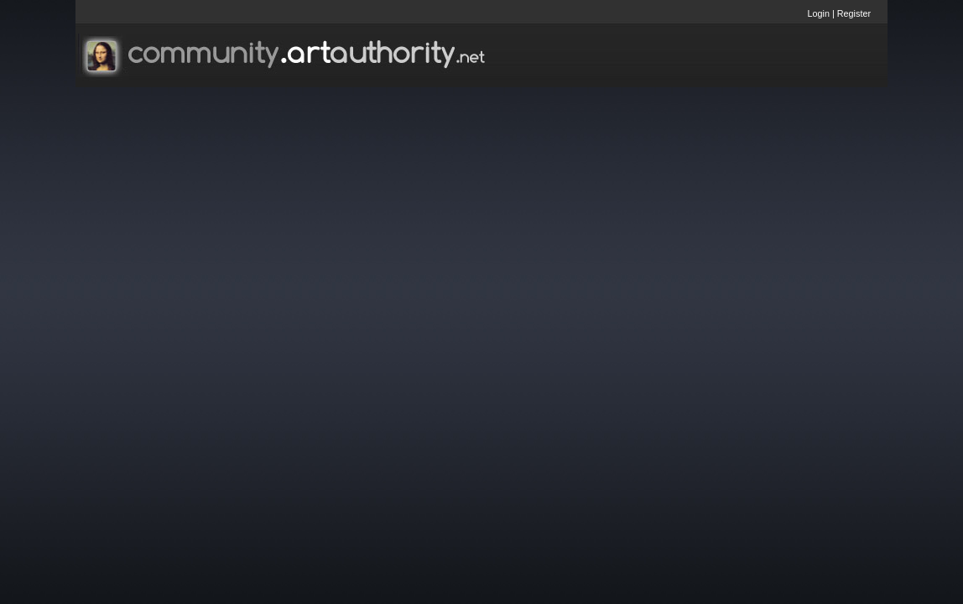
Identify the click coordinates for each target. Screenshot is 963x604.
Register (854, 13)
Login (819, 13)
